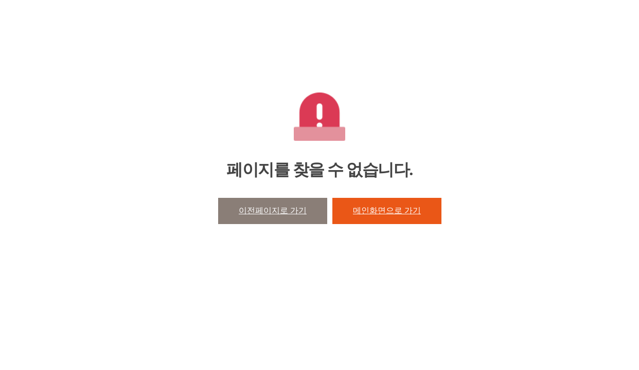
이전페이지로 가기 (273, 210)
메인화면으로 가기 (387, 210)
